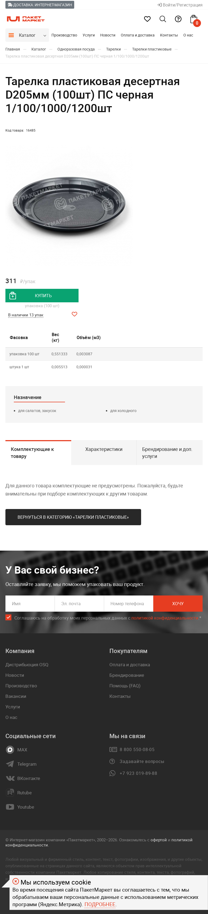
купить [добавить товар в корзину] (43, 296)
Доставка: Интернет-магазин (40, 4)
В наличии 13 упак (25, 314)
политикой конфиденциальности (164, 618)
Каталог (27, 35)
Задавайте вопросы (142, 761)
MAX (22, 750)
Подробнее (99, 904)
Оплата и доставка (138, 35)
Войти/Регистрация (180, 5)
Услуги (89, 35)
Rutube (24, 793)
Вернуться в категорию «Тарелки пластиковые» (73, 517)
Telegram (27, 764)
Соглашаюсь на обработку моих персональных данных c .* (107, 618)
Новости (107, 35)
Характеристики (103, 449)
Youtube (25, 807)
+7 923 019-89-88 (138, 773)
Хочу (178, 604)
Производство (64, 35)
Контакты (169, 35)
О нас (188, 35)
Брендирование (126, 675)
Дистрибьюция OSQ (26, 664)
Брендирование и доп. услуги (167, 452)
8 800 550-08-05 (137, 749)
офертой (159, 839)
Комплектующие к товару (32, 452)
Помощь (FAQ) (125, 685)
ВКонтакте (28, 778)
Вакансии (15, 696)
